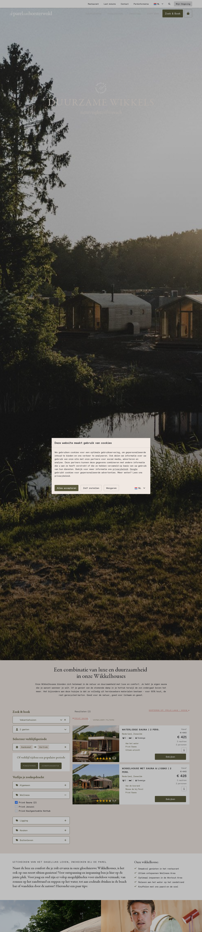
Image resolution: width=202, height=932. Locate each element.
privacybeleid (120, 469)
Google (133, 469)
